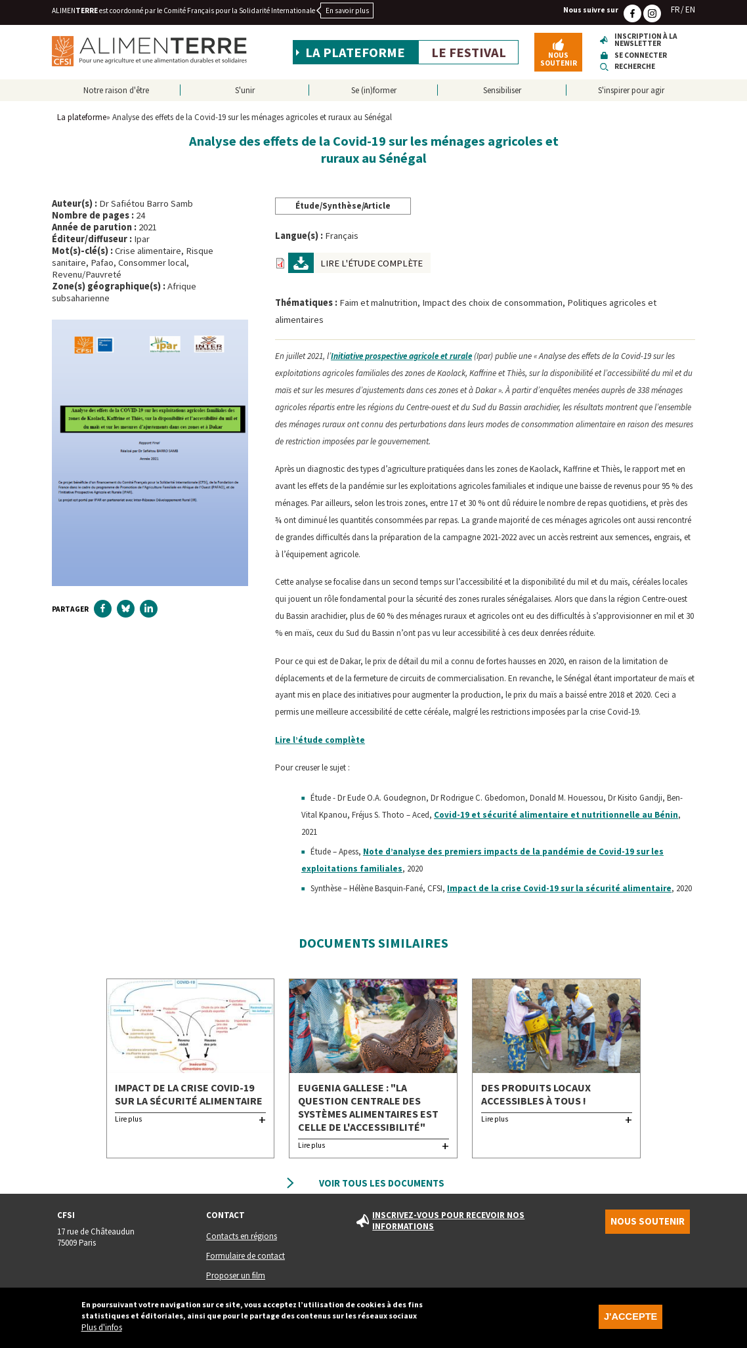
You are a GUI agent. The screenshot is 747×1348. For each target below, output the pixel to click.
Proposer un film (235, 1275)
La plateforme (355, 52)
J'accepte (630, 1319)
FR (675, 9)
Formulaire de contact (245, 1255)
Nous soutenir (558, 59)
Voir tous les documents (381, 1183)
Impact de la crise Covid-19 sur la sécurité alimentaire (559, 888)
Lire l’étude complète (320, 740)
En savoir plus (347, 10)
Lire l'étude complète (371, 263)
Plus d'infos (101, 1330)
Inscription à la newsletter (645, 40)
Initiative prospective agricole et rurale (401, 356)
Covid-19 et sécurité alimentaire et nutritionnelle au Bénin (556, 814)
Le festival (468, 52)
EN (690, 9)
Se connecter (640, 55)
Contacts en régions (241, 1236)
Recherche (634, 66)
